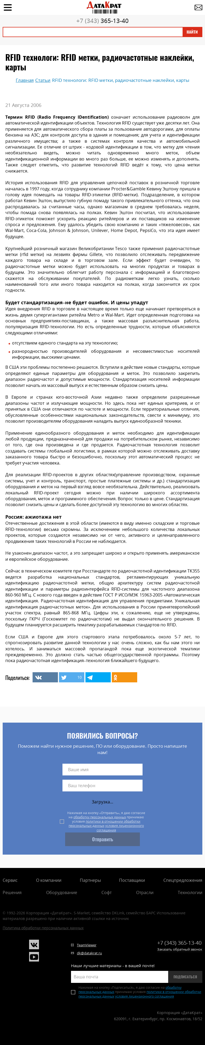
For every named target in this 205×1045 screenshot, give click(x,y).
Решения (12, 892)
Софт (106, 892)
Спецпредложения (182, 880)
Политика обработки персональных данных (43, 927)
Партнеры (90, 880)
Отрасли (144, 892)
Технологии (190, 892)
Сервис (10, 880)
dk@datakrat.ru (89, 953)
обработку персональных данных (99, 817)
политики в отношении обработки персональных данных (104, 823)
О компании (48, 880)
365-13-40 (102, 20)
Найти (192, 32)
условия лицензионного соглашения (120, 827)
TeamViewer (86, 945)
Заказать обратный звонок (179, 949)
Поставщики (132, 880)
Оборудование (61, 892)
